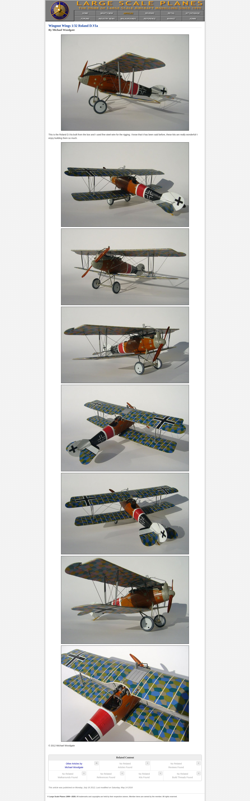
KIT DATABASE (193, 13)
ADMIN (193, 19)
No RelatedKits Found (144, 776)
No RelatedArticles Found (125, 765)
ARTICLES (128, 13)
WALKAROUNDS (128, 19)
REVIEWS (149, 13)
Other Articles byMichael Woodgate (74, 765)
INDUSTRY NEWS (107, 19)
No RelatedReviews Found (176, 765)
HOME (85, 13)
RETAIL (171, 13)
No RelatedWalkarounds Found (68, 776)
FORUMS (85, 19)
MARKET (171, 19)
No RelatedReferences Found (106, 776)
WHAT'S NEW (107, 13)
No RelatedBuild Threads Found (182, 776)
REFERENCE (150, 19)
